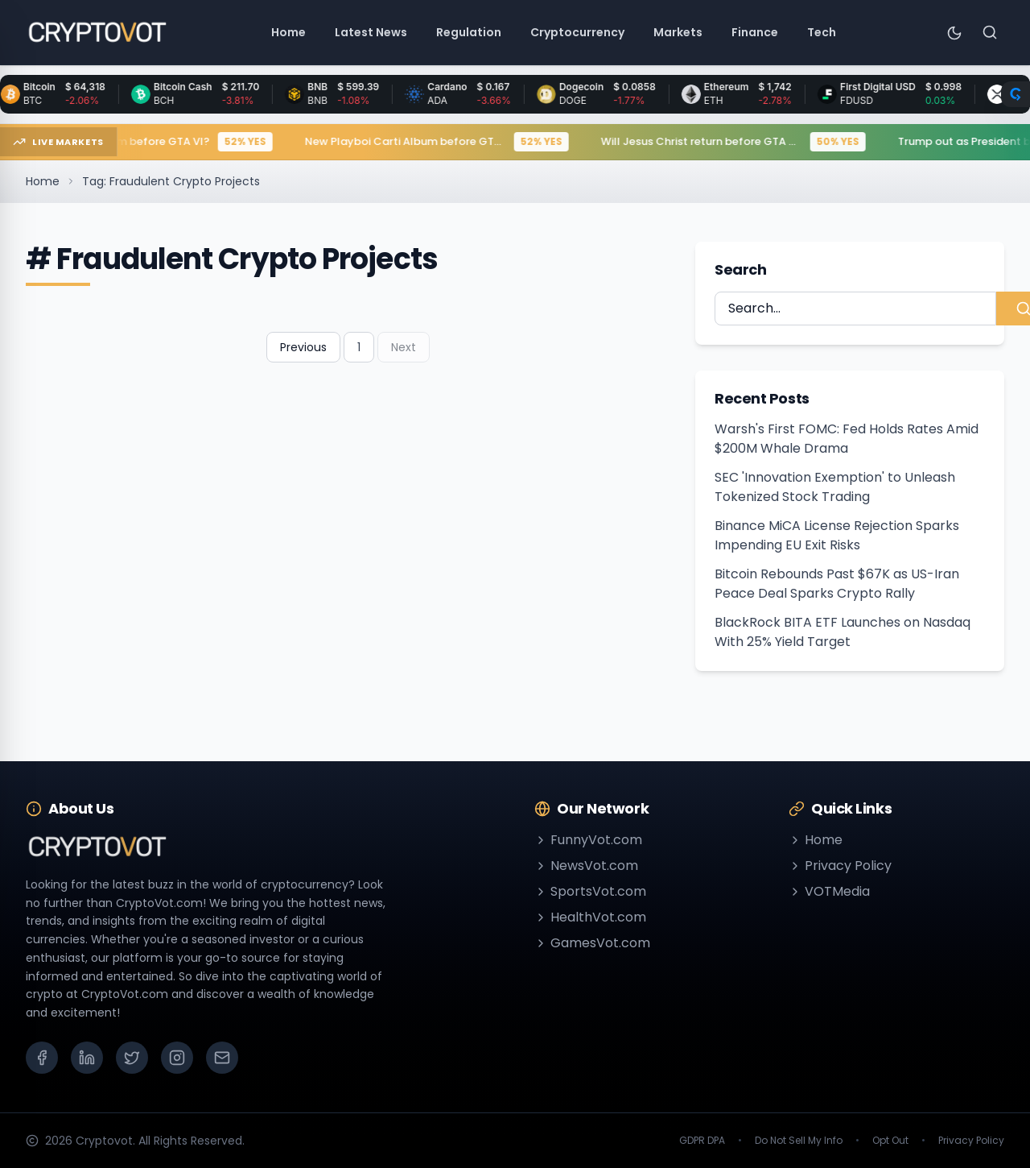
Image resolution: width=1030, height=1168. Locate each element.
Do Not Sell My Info (799, 1140)
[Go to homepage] (97, 32)
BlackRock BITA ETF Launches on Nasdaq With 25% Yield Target (842, 632)
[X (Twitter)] (132, 1058)
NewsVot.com (586, 865)
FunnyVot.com (588, 839)
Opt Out (890, 1140)
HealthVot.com (590, 917)
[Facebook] (42, 1058)
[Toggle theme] (954, 32)
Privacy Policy (840, 865)
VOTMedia (829, 891)
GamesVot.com (592, 943)
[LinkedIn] (87, 1058)
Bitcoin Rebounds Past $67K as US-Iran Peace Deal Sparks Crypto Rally (837, 584)
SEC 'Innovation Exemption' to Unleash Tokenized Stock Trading (835, 487)
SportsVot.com (590, 891)
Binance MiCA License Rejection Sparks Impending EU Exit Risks (837, 535)
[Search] (989, 32)
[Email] (222, 1058)
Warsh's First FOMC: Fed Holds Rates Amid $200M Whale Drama (846, 439)
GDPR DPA (702, 1140)
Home (43, 181)
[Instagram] (177, 1058)
